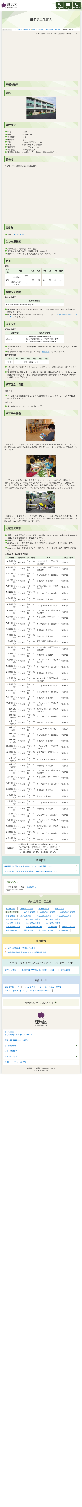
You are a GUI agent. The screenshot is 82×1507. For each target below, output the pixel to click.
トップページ (17, 29)
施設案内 (27, 29)
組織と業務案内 (11, 1051)
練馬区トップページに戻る (16, 1062)
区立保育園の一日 (12, 987)
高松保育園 (65, 970)
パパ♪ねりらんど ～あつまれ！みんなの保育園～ (43, 987)
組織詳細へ (31, 887)
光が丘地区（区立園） (53, 29)
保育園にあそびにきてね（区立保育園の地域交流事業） (28, 990)
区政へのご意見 (11, 1057)
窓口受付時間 (10, 1046)
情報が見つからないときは (39, 1002)
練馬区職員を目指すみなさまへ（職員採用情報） (28, 952)
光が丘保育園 (10, 970)
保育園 (41, 29)
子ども (34, 29)
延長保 (44, 352)
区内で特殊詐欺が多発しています (21, 948)
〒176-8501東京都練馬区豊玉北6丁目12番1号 (18, 1033)
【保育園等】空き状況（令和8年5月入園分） (38, 970)
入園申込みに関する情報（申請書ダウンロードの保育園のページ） (31, 871)
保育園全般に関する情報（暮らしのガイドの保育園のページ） (29, 866)
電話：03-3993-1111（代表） (17, 1040)
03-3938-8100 (18, 234)
